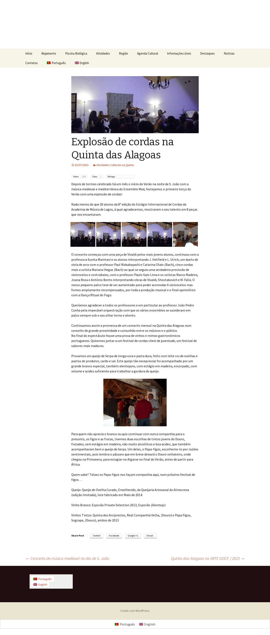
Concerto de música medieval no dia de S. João (67, 558)
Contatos (31, 63)
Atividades (103, 53)
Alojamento (48, 53)
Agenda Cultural (147, 53)
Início (28, 53)
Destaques (207, 53)
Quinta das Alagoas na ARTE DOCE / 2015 (208, 558)
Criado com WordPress (135, 611)
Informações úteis (179, 53)
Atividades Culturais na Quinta (115, 165)
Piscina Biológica (76, 53)
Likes (97, 176)
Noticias (229, 53)
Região (123, 53)
